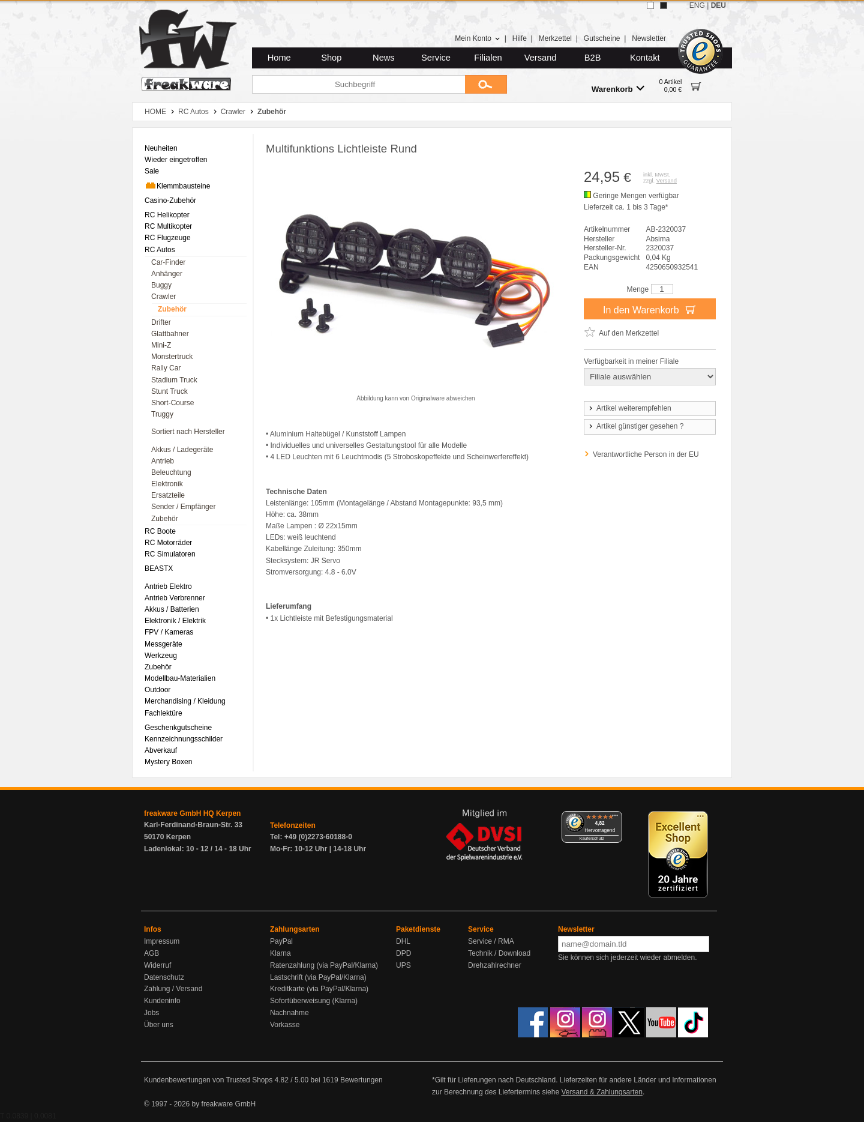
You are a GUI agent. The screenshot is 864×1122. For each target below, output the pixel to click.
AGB (151, 953)
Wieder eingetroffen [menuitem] (176, 159)
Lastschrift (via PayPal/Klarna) (318, 977)
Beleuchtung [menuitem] (171, 472)
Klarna (280, 953)
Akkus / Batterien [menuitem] (172, 609)
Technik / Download (499, 953)
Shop (331, 57)
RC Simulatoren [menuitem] (170, 554)
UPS (403, 965)
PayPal (281, 941)
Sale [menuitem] (152, 171)
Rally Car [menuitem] (166, 368)
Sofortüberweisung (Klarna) (314, 1001)
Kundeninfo (162, 1001)
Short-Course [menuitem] (172, 403)
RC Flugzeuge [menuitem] (168, 238)
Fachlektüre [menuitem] (163, 713)
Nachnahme (289, 1013)
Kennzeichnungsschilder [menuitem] (184, 739)
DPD (403, 953)
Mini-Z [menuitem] (161, 345)
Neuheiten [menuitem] (161, 148)
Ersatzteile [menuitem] (168, 495)
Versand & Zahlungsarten (601, 1092)
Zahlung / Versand (173, 989)
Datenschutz (164, 977)
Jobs (151, 1013)
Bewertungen (361, 1080)
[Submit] (486, 84)
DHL (403, 941)
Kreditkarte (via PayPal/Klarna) (319, 989)
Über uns (158, 1025)
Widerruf (157, 965)
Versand (540, 57)
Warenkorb (618, 88)
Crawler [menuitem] (163, 296)
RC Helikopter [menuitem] (167, 215)
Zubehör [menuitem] (172, 309)
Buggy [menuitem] (161, 285)
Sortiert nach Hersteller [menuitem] (188, 431)
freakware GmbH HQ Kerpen (192, 813)
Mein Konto (477, 38)
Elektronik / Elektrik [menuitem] (175, 621)
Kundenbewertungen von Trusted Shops (208, 1080)
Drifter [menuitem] (161, 322)
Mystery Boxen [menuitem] (168, 762)
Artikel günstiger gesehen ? (635, 426)
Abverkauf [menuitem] (161, 750)
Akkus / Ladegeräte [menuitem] (182, 449)
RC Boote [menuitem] (160, 531)
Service (436, 57)
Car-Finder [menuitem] (168, 262)
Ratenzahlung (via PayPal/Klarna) (324, 965)
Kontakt (645, 57)
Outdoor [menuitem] (157, 690)
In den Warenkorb (650, 309)
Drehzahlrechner (494, 965)
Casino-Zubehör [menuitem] (170, 200)
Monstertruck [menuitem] (172, 356)
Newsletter (649, 38)
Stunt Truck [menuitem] (169, 391)
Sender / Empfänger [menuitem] (183, 506)
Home (279, 57)
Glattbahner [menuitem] (170, 334)
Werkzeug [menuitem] (161, 655)
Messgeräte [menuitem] (163, 644)
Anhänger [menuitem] (166, 274)
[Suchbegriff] (358, 84)
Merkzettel (555, 38)
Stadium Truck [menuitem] (174, 380)
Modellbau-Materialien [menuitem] (180, 678)
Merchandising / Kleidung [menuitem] (185, 701)
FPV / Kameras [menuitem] (169, 632)
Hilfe (519, 38)
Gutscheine (602, 38)
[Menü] (615, 818)
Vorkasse (284, 1025)
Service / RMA (491, 941)
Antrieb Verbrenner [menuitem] (175, 598)
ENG (697, 5)
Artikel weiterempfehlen (629, 408)
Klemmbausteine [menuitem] (177, 185)
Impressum (161, 941)
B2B (592, 57)
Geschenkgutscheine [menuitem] (178, 727)
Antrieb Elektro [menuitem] (168, 586)
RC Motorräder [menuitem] (168, 542)
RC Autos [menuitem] (160, 250)
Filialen (488, 57)
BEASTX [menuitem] (159, 568)
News (384, 57)
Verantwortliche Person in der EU (646, 454)
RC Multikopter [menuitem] (168, 226)
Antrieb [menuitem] (162, 461)
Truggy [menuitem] (162, 414)
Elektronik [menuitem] (167, 484)
